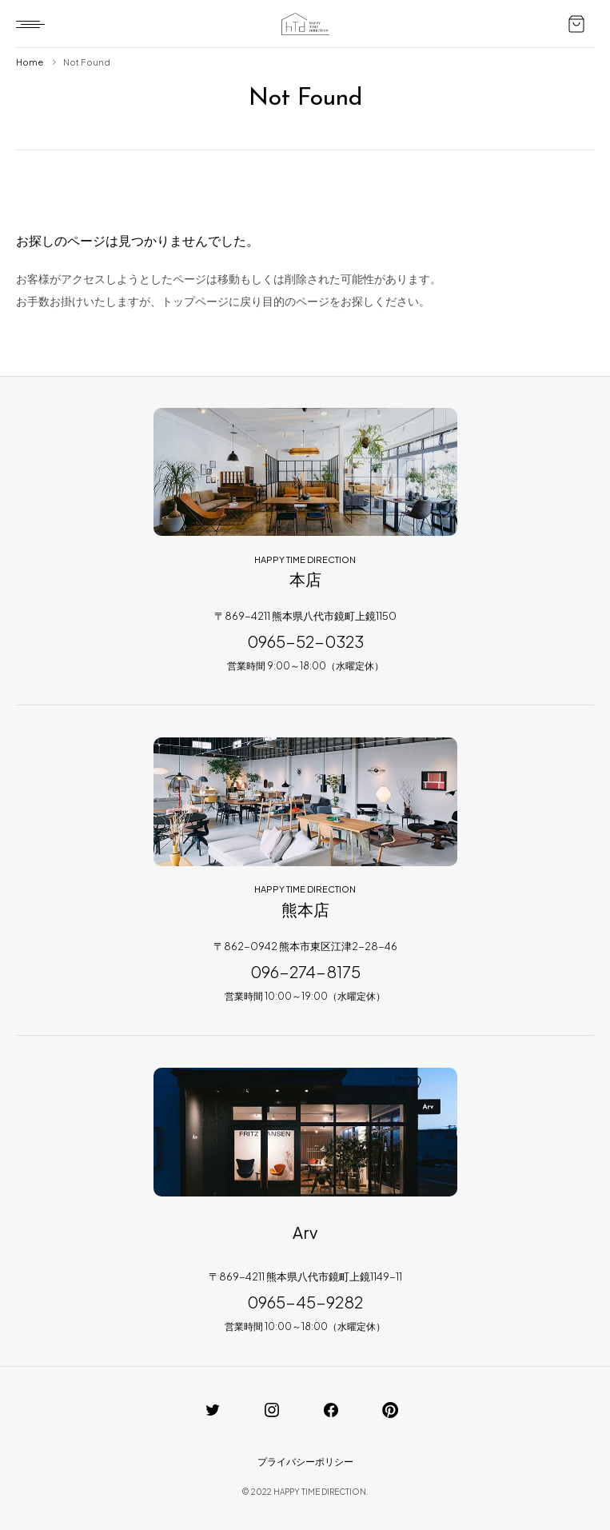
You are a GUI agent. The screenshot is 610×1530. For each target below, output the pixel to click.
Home (29, 62)
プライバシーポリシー (305, 1462)
